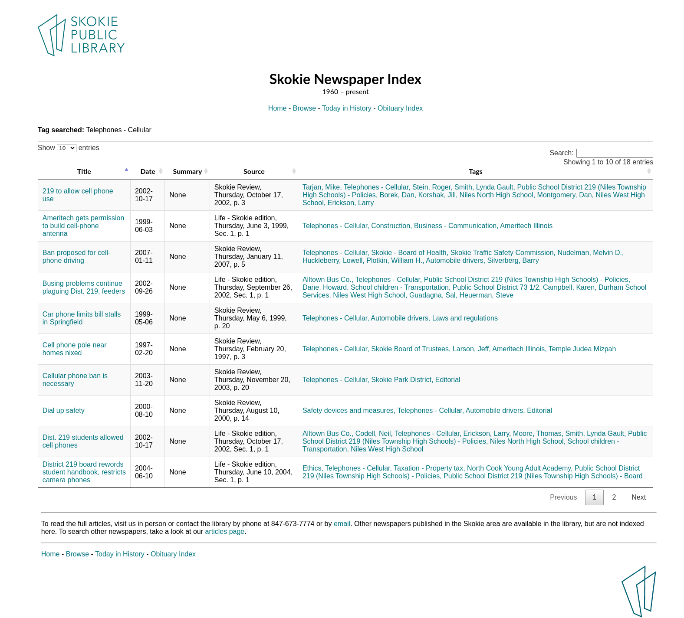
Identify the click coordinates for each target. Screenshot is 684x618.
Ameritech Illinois (526, 225)
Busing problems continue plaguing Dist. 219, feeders (84, 287)
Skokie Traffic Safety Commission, (503, 252)
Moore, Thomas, (538, 433)
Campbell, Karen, (570, 287)
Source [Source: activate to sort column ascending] (254, 171)
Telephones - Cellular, (377, 187)
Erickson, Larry (351, 202)
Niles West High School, (370, 295)
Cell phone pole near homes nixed (75, 348)
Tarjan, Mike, (322, 187)
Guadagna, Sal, (433, 295)
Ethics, (313, 468)
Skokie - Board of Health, (409, 252)
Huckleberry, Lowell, (334, 260)
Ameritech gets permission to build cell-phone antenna (84, 225)
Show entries (68, 147)
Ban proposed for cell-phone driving (77, 256)
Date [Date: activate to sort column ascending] (147, 171)
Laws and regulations (465, 318)
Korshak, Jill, (438, 195)
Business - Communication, (456, 225)
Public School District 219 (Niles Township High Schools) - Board (543, 476)
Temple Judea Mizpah (582, 349)
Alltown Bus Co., (328, 279)
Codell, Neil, (374, 433)
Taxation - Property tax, (429, 468)
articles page (225, 531)
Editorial (447, 379)
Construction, (391, 225)
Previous (563, 497)
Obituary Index (400, 108)
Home (277, 108)
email (342, 523)
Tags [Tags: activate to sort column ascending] (475, 171)
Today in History (347, 108)
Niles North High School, (497, 195)
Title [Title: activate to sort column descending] (84, 171)
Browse (304, 108)
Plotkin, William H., (395, 260)
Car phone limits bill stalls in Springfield (82, 318)
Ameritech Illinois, (519, 349)
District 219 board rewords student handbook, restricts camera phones (84, 472)
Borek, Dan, (398, 195)
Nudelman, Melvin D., (590, 252)
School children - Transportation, (401, 287)
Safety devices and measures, (349, 410)
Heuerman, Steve (487, 295)
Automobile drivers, (455, 260)
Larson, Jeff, (472, 349)
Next (638, 497)
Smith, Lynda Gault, (484, 187)
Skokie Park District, (402, 379)
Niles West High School (387, 449)
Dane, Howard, (326, 287)
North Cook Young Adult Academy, (519, 468)
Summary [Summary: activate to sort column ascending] (187, 171)
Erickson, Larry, (487, 433)
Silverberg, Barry (513, 260)
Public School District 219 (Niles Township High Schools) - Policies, (527, 279)
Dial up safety (64, 410)
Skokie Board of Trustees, (411, 349)
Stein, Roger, (432, 187)
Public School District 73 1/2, (497, 287)
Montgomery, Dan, (565, 195)
